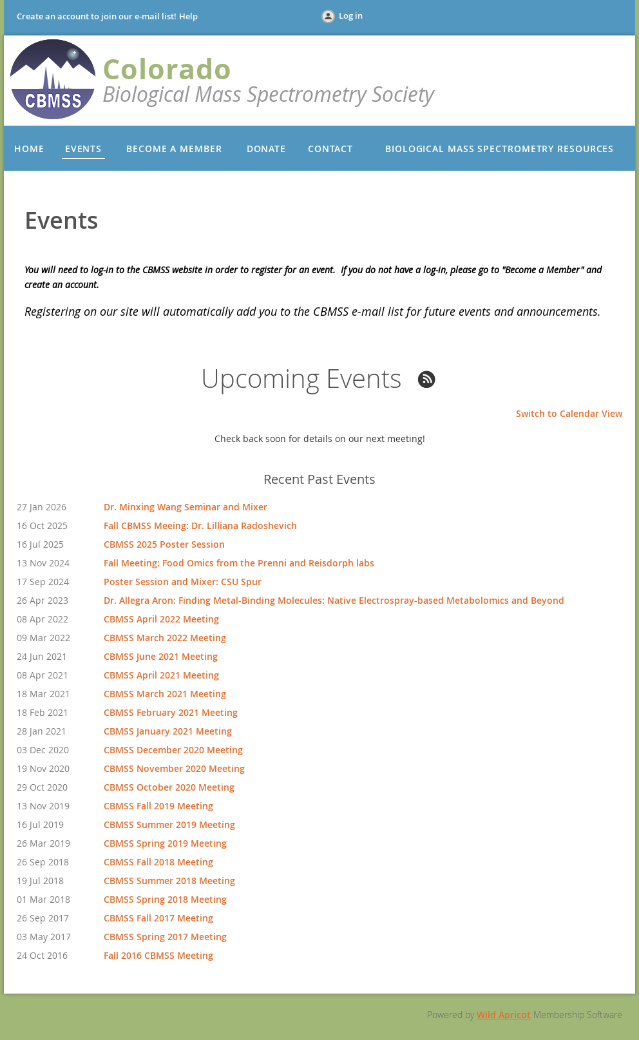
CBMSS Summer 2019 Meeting (169, 824)
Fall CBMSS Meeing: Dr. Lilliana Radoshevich (200, 525)
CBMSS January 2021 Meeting (168, 731)
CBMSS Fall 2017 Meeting (158, 918)
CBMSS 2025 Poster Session (164, 544)
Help (188, 16)
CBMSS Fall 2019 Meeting (158, 806)
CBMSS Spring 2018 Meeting (165, 899)
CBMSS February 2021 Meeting (171, 712)
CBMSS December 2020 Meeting (173, 750)
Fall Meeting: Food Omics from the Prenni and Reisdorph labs (239, 563)
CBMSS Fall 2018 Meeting (158, 862)
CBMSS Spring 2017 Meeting (165, 936)
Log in (351, 15)
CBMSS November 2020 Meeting (174, 768)
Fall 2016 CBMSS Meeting (158, 955)
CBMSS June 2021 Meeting (161, 656)
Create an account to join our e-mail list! (96, 16)
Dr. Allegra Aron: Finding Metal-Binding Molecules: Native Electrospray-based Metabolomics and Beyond (334, 600)
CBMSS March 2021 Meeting (165, 694)
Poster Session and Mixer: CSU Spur (183, 581)
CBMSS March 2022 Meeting (165, 637)
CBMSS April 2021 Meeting (161, 675)
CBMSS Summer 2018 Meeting (169, 880)
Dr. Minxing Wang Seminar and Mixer (185, 507)
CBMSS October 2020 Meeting (169, 787)
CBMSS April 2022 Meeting (161, 619)
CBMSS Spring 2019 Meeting (165, 843)
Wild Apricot (504, 1014)
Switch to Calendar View (569, 413)
